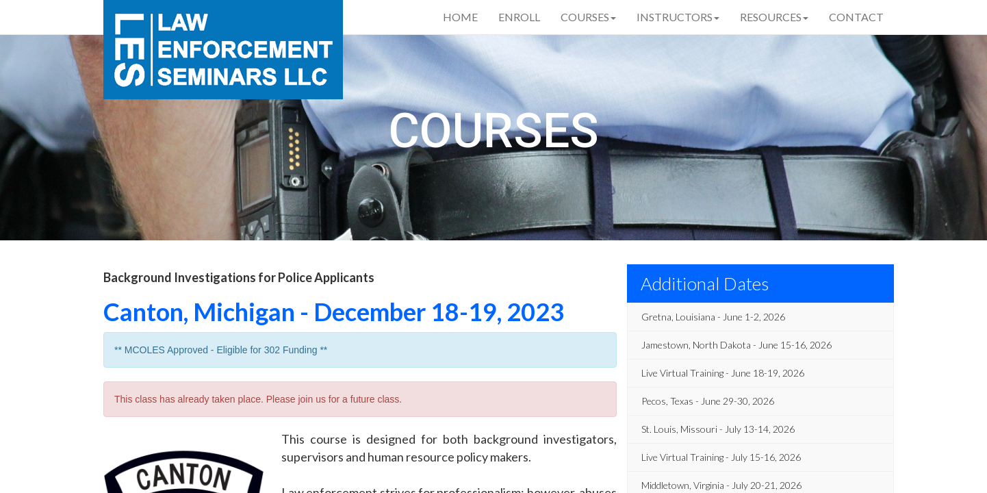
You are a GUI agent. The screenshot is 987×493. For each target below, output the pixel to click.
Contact (856, 16)
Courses (588, 16)
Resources (774, 16)
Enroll (519, 16)
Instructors (678, 16)
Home (460, 16)
